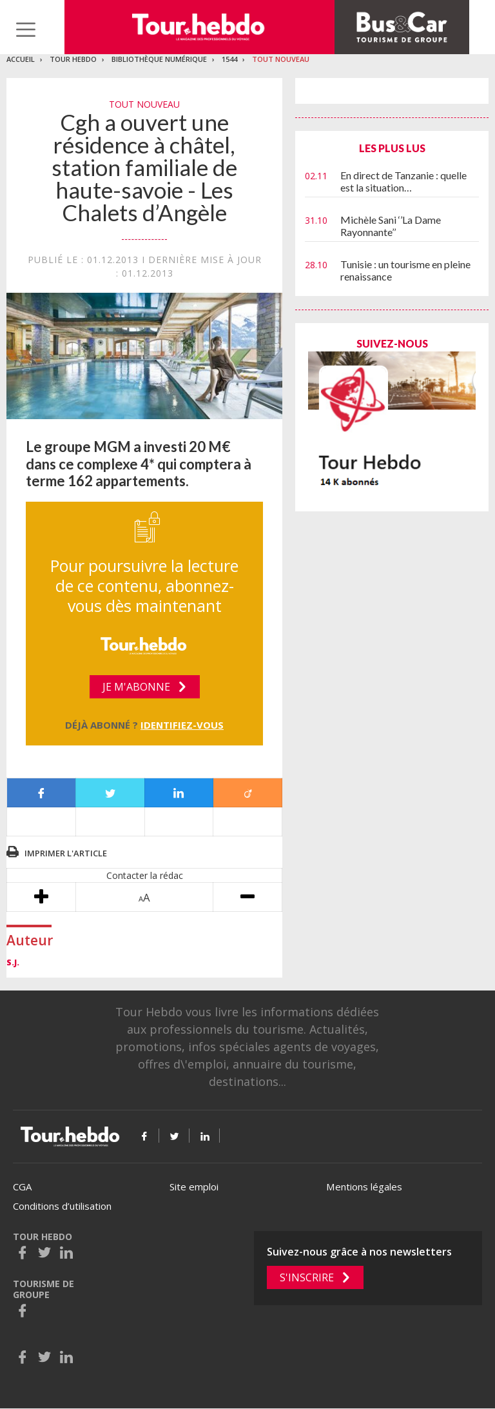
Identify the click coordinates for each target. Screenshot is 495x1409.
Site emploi (194, 1186)
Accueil (20, 59)
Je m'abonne (136, 687)
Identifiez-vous (182, 724)
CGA (22, 1186)
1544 (229, 59)
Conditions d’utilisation (62, 1205)
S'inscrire (307, 1277)
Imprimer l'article (65, 853)
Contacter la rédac (144, 875)
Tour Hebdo (73, 59)
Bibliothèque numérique (159, 59)
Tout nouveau (280, 59)
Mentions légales (364, 1186)
